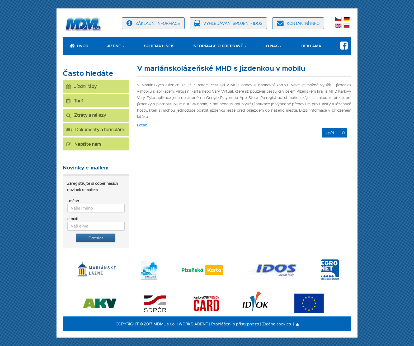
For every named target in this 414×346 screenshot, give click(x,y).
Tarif (74, 100)
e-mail (72, 218)
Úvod (79, 46)
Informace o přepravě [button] (217, 46)
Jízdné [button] (114, 46)
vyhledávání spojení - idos (228, 23)
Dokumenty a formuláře (95, 129)
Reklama (311, 46)
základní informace (153, 23)
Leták (142, 124)
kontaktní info (298, 23)
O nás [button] (272, 46)
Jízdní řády (81, 86)
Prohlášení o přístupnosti (235, 323)
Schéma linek (159, 46)
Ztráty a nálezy (86, 115)
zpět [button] (330, 132)
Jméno (73, 200)
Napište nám (83, 144)
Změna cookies (276, 323)
